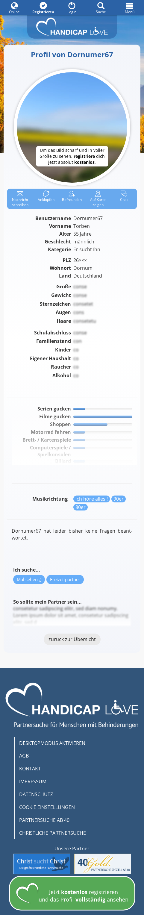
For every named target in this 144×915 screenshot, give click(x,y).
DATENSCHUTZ (36, 794)
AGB (24, 755)
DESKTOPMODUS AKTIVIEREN (52, 743)
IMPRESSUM (32, 781)
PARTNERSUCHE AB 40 (44, 820)
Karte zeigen (98, 198)
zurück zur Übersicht (72, 639)
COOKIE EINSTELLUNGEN (47, 807)
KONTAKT (30, 768)
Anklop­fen (46, 196)
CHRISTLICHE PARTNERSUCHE (52, 833)
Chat (124, 196)
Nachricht (20, 198)
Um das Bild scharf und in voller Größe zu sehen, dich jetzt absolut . (72, 156)
